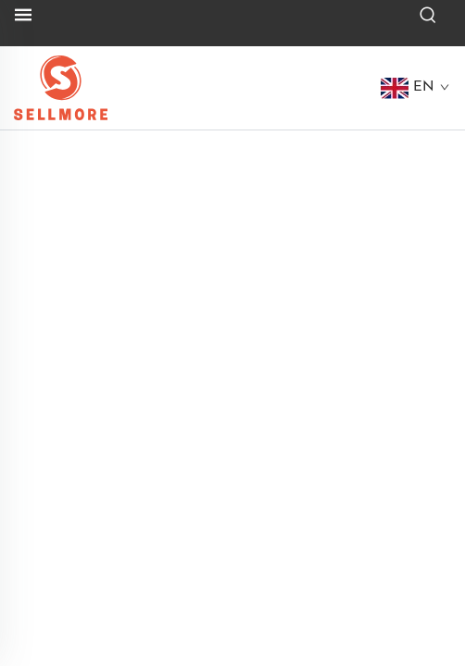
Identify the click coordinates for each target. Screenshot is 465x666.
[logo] (60, 87)
